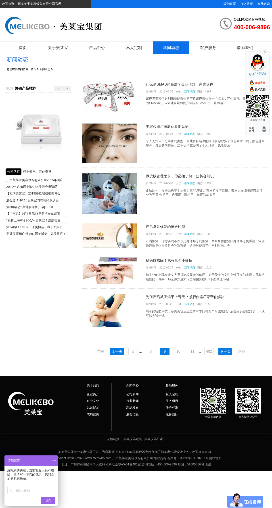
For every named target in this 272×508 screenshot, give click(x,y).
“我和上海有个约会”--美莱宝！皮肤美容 (33, 220)
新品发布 (132, 407)
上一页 (117, 351)
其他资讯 (45, 171)
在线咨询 (263, 4)
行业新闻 (132, 401)
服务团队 (172, 414)
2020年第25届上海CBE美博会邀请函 (32, 186)
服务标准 (172, 407)
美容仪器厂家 (153, 439)
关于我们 (93, 385)
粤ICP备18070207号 (194, 458)
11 (192, 351)
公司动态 (13, 171)
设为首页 (230, 4)
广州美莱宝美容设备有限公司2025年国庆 (34, 180)
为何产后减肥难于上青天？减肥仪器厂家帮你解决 (185, 297)
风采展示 (93, 407)
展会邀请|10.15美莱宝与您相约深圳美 (32, 200)
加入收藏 (247, 4)
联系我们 (245, 47)
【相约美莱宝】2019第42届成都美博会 (33, 193)
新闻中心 (132, 385)
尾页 (241, 351)
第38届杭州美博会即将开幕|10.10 (29, 207)
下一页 (225, 351)
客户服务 (208, 47)
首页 (23, 47)
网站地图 (215, 458)
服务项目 (172, 401)
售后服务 (172, 385)
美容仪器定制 (132, 439)
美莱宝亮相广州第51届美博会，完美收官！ (36, 234)
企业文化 (93, 401)
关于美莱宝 (58, 47)
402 (209, 351)
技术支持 (260, 89)
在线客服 (260, 82)
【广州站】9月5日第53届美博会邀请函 (33, 213)
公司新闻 (132, 394)
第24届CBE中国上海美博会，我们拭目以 (34, 227)
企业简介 (93, 394)
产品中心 (97, 47)
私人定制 (134, 47)
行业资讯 (29, 171)
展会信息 (132, 414)
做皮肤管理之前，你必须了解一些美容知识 (180, 176)
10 (178, 351)
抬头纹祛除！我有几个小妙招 (169, 260)
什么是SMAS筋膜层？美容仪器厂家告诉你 (179, 84)
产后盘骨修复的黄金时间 (165, 227)
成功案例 (93, 414)
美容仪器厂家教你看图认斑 (167, 127)
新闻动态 (171, 47)
